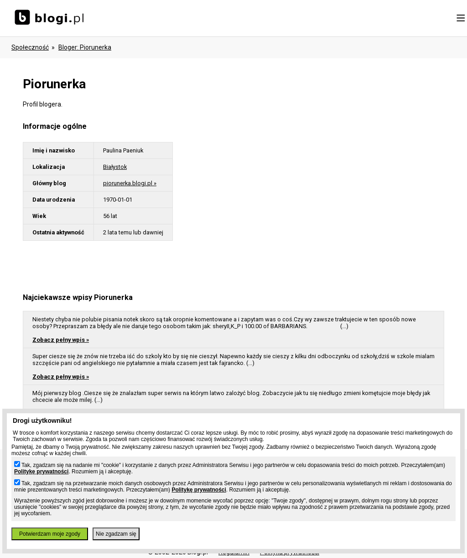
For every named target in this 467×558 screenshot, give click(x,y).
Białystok (115, 166)
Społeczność (30, 47)
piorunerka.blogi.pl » (129, 183)
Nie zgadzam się (116, 534)
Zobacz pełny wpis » (60, 339)
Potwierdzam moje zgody (49, 534)
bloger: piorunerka (84, 47)
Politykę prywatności (41, 471)
